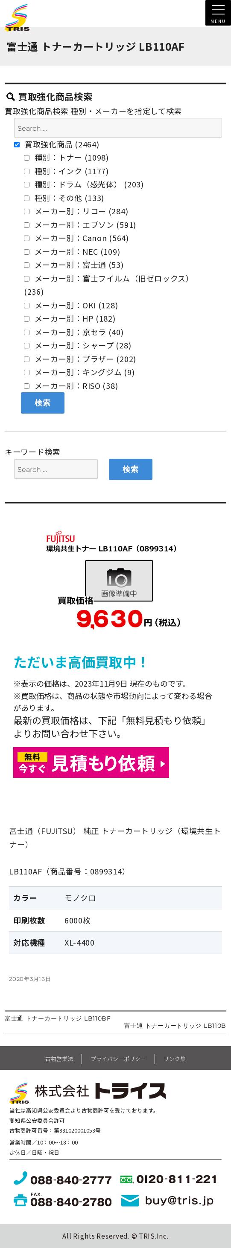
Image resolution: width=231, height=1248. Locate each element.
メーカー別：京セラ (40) (74, 331)
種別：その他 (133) (64, 197)
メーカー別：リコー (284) (76, 210)
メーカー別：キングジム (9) (79, 371)
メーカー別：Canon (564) (76, 237)
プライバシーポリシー (118, 1059)
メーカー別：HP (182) (70, 318)
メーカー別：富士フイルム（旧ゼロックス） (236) (109, 285)
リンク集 (175, 1059)
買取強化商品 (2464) (56, 144)
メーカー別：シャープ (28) (78, 345)
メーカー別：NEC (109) (72, 251)
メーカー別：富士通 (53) (74, 264)
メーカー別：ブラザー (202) (80, 358)
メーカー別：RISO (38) (71, 385)
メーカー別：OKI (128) (71, 305)
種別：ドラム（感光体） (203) (84, 184)
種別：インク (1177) (66, 170)
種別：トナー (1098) (66, 157)
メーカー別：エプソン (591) (80, 224)
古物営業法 (59, 1059)
